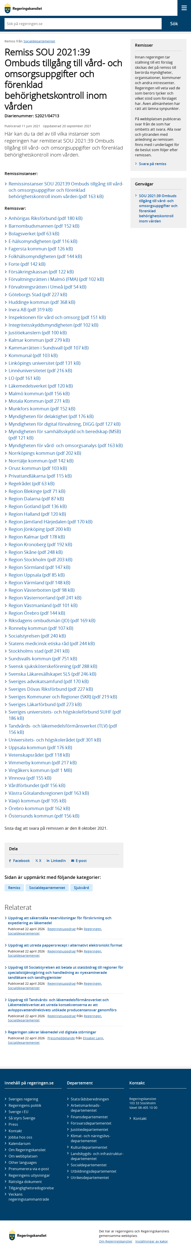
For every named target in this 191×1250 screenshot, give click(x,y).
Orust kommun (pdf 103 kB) (38, 468)
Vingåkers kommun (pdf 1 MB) (40, 770)
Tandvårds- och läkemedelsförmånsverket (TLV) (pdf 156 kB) (63, 729)
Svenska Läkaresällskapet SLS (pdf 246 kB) (52, 674)
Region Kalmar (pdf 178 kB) (37, 537)
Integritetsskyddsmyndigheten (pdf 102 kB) (53, 325)
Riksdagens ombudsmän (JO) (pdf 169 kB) (52, 620)
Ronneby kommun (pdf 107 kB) (41, 628)
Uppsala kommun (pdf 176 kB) (40, 747)
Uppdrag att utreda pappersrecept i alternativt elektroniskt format (65, 945)
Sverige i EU (18, 1111)
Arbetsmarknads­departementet (85, 1108)
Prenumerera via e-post (29, 1168)
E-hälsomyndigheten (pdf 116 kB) (43, 241)
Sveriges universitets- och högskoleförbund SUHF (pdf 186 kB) (65, 715)
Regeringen (92, 929)
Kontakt (15, 1130)
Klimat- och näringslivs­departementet (90, 1138)
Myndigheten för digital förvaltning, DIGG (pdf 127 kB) (64, 424)
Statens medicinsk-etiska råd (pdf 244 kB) (52, 643)
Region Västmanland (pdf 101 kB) (43, 605)
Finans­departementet (89, 1116)
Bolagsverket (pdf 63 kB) (34, 234)
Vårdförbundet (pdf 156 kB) (37, 785)
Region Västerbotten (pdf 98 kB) (42, 590)
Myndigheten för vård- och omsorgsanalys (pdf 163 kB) (66, 445)
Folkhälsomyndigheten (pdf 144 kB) (45, 256)
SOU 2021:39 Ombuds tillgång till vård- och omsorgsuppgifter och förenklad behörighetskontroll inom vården (158, 208)
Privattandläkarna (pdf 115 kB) (40, 476)
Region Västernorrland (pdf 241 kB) (45, 598)
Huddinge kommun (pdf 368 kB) (42, 302)
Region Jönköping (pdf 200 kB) (40, 529)
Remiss (14, 887)
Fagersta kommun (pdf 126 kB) (41, 249)
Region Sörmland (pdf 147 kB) (39, 567)
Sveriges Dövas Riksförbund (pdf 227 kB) (51, 689)
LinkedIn (58, 860)
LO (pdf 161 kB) (24, 378)
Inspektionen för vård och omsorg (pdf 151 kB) (57, 317)
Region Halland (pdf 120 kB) (37, 514)
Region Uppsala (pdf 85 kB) (37, 575)
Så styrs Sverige (22, 1118)
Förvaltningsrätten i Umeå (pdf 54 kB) (47, 287)
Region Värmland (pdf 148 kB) (39, 583)
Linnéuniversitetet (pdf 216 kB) (40, 370)
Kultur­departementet (89, 1147)
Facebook (21, 860)
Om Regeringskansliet (27, 1149)
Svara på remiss (152, 163)
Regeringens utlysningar (29, 1175)
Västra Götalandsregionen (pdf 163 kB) (49, 793)
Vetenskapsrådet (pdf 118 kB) (39, 755)
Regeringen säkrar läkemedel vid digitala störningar (52, 1032)
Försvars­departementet (91, 1123)
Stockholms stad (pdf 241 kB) (39, 651)
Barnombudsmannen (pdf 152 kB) (44, 226)
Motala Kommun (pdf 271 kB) (39, 401)
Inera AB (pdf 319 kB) (30, 310)
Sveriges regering (23, 1099)
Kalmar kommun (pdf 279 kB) (39, 340)
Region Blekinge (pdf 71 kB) (37, 491)
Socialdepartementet (39, 41)
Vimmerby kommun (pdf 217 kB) (43, 763)
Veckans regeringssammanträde (29, 1197)
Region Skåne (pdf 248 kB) (36, 552)
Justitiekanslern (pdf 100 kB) (38, 333)
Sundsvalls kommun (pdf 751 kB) (43, 659)
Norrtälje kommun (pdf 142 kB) (41, 461)
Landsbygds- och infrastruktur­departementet (97, 1156)
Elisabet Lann (93, 1038)
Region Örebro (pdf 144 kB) (37, 613)
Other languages (23, 1162)
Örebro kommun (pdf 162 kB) (39, 808)
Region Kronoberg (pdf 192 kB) (40, 544)
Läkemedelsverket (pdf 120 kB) (41, 386)
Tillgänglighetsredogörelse (31, 1187)
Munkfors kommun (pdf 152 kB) (42, 409)
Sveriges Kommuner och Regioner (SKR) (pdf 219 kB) (63, 697)
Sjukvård (81, 887)
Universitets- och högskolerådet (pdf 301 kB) (55, 740)
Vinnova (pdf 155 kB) (30, 778)
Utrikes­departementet (90, 1177)
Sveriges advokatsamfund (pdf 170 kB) (49, 681)
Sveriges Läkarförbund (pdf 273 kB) (45, 704)
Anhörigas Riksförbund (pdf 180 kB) (46, 218)
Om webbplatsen (23, 1156)
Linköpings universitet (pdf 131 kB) (44, 363)
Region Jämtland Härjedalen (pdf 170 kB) (50, 522)
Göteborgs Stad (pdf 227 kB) (38, 294)
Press (13, 1124)
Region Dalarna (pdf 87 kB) (36, 499)
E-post (81, 860)
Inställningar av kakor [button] (151, 1241)
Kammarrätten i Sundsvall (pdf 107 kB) (49, 348)
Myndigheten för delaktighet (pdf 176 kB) (51, 416)
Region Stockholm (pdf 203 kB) (40, 560)
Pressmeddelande (61, 1038)
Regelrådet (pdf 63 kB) (31, 484)
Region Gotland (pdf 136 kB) (38, 506)
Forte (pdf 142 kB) (27, 264)
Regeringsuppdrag (61, 929)
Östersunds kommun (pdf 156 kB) (44, 816)
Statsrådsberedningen (90, 1099)
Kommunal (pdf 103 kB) (33, 355)
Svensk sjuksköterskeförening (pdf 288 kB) (53, 666)
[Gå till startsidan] (23, 8)
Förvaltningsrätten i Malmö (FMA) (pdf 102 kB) (56, 279)
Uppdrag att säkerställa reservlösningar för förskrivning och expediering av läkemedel (59, 920)
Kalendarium (20, 1143)
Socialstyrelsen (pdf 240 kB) (37, 636)
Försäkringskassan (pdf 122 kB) (41, 272)
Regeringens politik (25, 1105)
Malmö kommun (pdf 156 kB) (39, 393)
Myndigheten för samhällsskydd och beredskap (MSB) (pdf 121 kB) (65, 434)
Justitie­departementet (89, 1129)
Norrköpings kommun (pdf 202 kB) (45, 453)
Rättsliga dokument (25, 1181)
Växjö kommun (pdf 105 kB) (37, 801)
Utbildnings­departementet (93, 1171)
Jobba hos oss (20, 1137)
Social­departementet (89, 1164)
